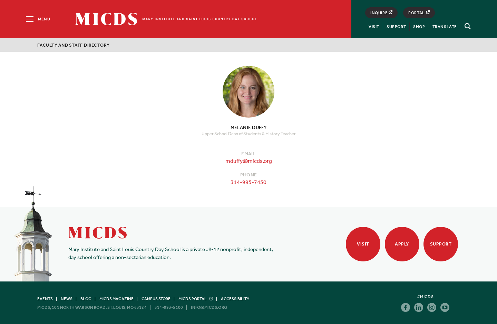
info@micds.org (209, 307)
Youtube (444, 307)
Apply (402, 244)
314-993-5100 (169, 307)
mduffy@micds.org (248, 160)
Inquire (381, 13)
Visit (374, 26)
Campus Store (156, 299)
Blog (85, 299)
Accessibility (235, 299)
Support (396, 26)
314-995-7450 (248, 181)
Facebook (405, 307)
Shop (419, 26)
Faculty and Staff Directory (73, 45)
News (66, 299)
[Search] (466, 26)
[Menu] (37, 19)
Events (45, 299)
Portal (419, 13)
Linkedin (418, 307)
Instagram (431, 307)
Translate (444, 26)
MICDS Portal (195, 299)
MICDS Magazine (116, 299)
